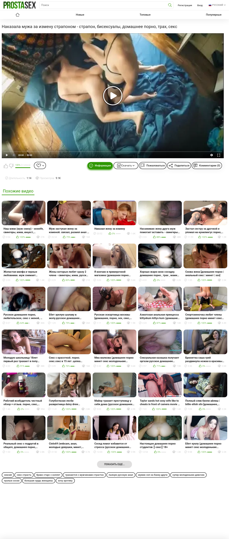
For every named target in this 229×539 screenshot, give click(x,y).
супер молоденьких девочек (189, 475)
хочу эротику (65, 480)
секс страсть (24, 475)
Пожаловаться (155, 165)
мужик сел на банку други (152, 475)
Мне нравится (5, 166)
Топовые (145, 14)
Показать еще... (114, 464)
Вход (200, 5)
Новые (80, 14)
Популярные (213, 14)
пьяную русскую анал (121, 475)
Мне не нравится (11, 166)
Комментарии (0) (209, 165)
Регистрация (185, 5)
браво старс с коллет (48, 475)
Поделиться (181, 165)
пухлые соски (11, 480)
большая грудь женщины (38, 480)
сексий (8, 475)
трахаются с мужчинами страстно (84, 475)
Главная (17, 14)
